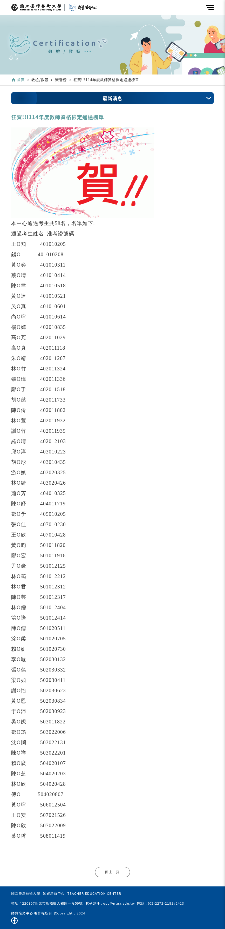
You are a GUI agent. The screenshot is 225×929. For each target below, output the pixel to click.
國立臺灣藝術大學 (25, 893)
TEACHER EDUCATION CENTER (94, 893)
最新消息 (112, 98)
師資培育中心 (54, 893)
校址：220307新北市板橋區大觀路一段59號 (47, 903)
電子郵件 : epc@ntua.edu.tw (110, 903)
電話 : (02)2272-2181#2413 (161, 903)
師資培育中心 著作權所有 (31, 913)
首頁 (21, 79)
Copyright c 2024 (70, 913)
